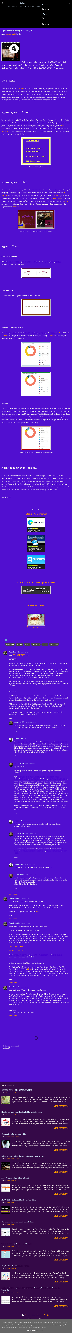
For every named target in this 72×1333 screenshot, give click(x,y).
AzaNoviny (24, 15)
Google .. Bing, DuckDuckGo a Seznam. (15, 1272)
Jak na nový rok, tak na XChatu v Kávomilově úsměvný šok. (22, 1162)
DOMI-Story (29, 30)
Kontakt (43, 30)
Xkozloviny (33, 24)
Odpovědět (13, 900)
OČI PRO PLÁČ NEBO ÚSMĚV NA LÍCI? (17, 1096)
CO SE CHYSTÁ (19, 662)
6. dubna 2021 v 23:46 (24, 658)
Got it (42, 1331)
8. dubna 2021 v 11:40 (29, 871)
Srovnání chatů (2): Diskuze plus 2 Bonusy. (16, 1250)
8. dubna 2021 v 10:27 (30, 840)
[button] (69, 37)
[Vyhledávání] (69, 4)
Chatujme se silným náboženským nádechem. (17, 1228)
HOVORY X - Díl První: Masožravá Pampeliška (18, 1206)
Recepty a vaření (36, 612)
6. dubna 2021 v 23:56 (30, 728)
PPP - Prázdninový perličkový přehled (15, 1184)
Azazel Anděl (14, 658)
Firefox (59, 339)
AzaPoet (46, 24)
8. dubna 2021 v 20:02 (24, 929)
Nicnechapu (5, 138)
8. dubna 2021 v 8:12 (29, 745)
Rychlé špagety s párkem (36, 633)
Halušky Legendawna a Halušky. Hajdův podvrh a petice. (21, 1118)
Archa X (60, 15)
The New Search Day (16, 957)
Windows (51, 342)
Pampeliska (18, 745)
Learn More (32, 1331)
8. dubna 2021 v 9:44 (30, 770)
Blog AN (48, 15)
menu (56, 202)
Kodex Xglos (57, 30)
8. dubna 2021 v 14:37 (30, 881)
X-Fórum (37, 15)
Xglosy (23, 3)
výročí (27, 651)
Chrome (6, 342)
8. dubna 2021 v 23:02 (24, 993)
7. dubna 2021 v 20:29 (24, 905)
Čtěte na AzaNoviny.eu (36, 520)
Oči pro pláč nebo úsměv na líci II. (13, 1140)
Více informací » (62, 1113)
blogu (66, 208)
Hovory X (58, 24)
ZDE (59, 734)
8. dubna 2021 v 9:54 (29, 827)
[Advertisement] (36, 1072)
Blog (21, 24)
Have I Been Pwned (16, 953)
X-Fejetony (14, 30)
